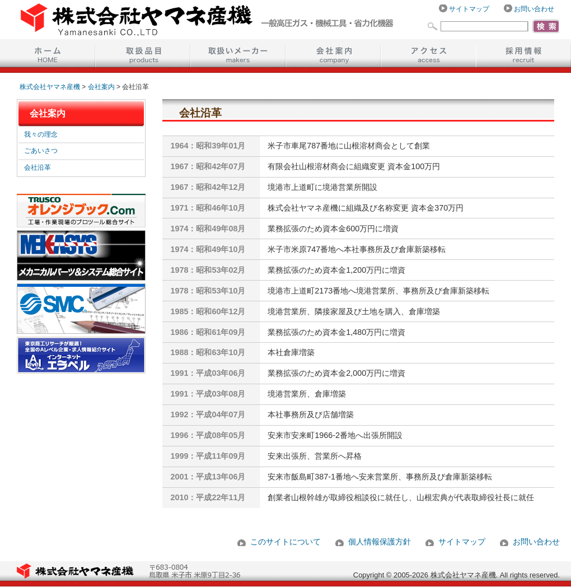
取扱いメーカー (238, 53)
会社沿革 (37, 167)
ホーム (47, 53)
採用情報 (523, 53)
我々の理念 (41, 134)
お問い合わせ (534, 9)
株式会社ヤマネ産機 (50, 87)
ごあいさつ (41, 151)
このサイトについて (285, 541)
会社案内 (333, 53)
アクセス (428, 53)
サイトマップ (469, 9)
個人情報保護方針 (379, 541)
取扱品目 (142, 53)
